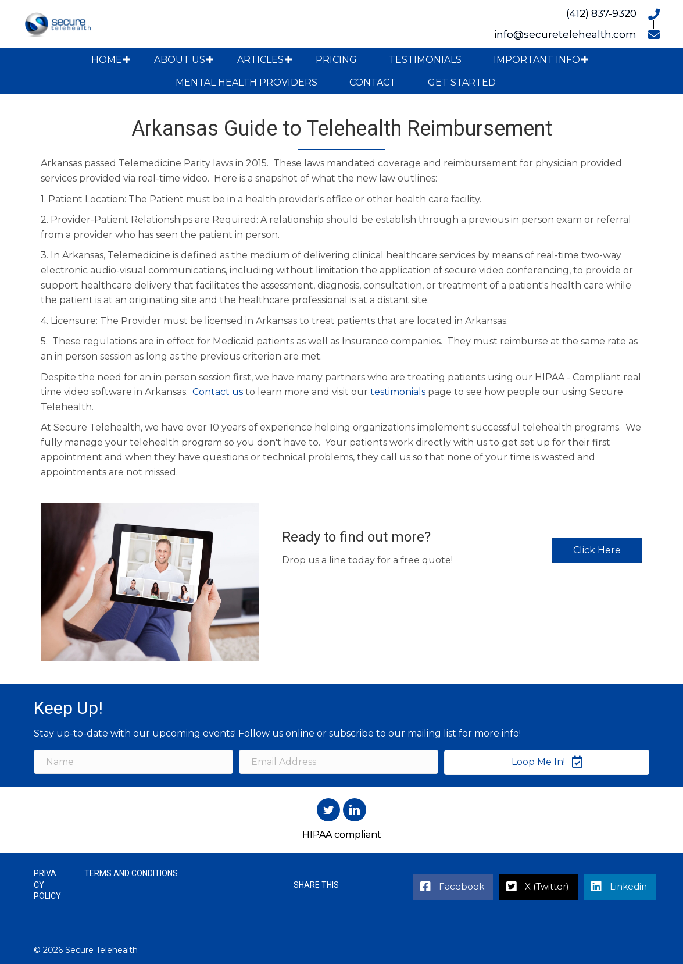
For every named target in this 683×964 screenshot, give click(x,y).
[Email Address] (338, 762)
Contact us (217, 391)
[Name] (133, 762)
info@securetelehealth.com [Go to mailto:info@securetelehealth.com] (565, 34)
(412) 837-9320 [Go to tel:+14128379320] (601, 13)
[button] (127, 59)
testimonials (397, 391)
